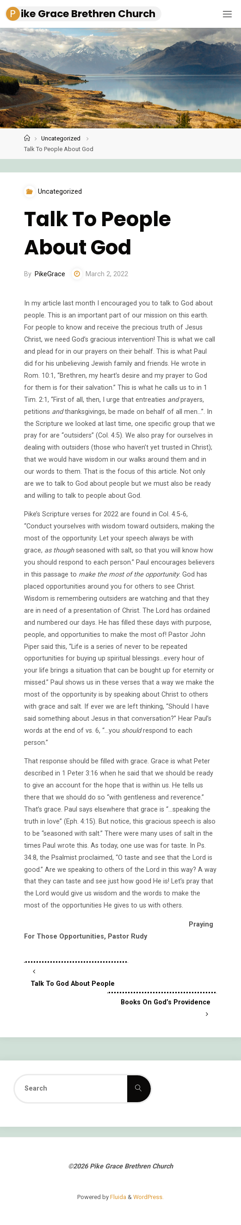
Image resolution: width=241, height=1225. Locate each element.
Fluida (117, 1196)
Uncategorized (60, 138)
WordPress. (148, 1196)
